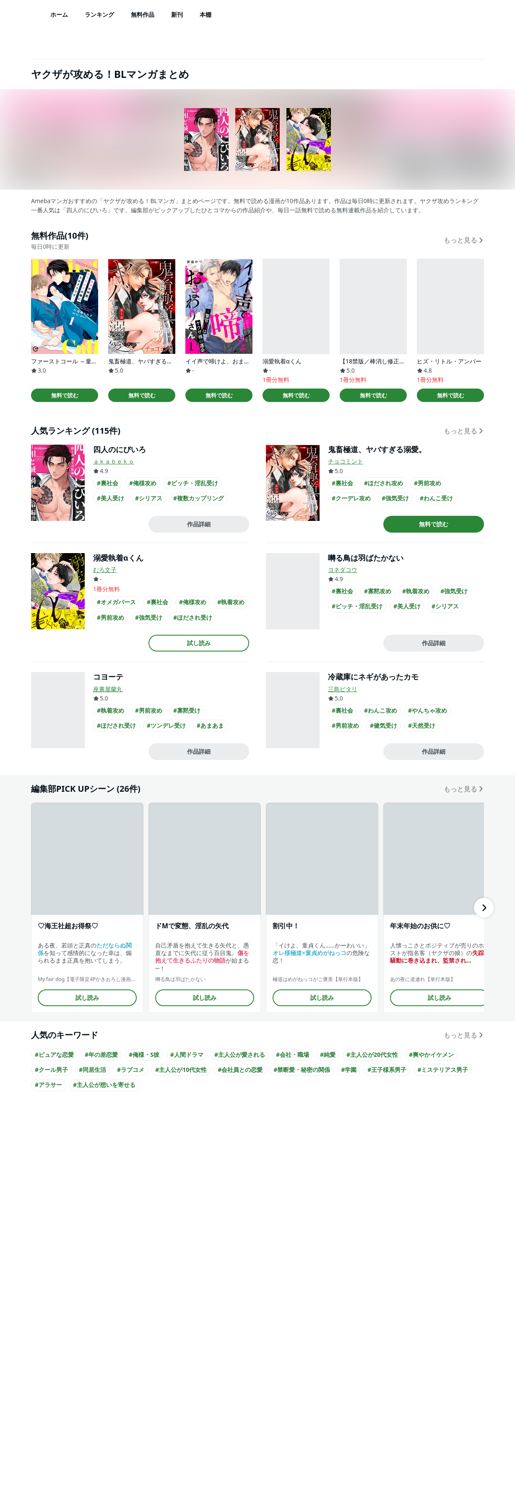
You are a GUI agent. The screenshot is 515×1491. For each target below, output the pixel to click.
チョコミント (345, 461)
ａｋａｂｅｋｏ (113, 461)
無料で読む (64, 395)
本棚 (205, 14)
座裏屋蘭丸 (107, 689)
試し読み (199, 643)
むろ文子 (105, 570)
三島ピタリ (342, 689)
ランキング (99, 14)
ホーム (59, 14)
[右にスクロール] (484, 908)
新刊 (177, 14)
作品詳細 (199, 524)
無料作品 (142, 14)
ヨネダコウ (342, 570)
